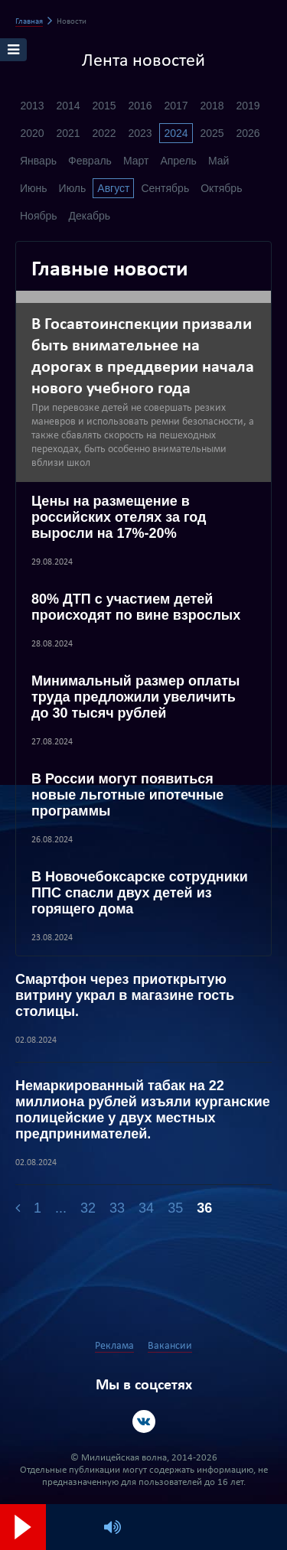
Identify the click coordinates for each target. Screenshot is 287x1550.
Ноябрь (38, 216)
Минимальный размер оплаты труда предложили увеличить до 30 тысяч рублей (135, 697)
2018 (211, 105)
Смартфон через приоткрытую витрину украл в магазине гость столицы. (124, 995)
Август (113, 188)
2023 (140, 133)
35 (175, 1208)
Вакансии (170, 1346)
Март (136, 161)
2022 (104, 133)
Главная (29, 22)
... (61, 1208)
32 (88, 1208)
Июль (72, 188)
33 (117, 1208)
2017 (176, 105)
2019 (247, 105)
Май (218, 161)
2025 (211, 133)
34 (146, 1208)
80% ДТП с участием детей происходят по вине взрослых (135, 607)
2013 (32, 105)
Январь (38, 161)
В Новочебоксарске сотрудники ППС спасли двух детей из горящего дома (139, 893)
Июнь (33, 188)
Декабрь (90, 216)
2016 (140, 105)
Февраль (90, 161)
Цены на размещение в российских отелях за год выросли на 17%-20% (119, 517)
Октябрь (221, 188)
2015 (104, 105)
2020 (32, 133)
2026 (247, 133)
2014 (68, 105)
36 (204, 1208)
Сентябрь (165, 188)
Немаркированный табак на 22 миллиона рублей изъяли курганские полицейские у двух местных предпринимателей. (142, 1109)
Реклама (114, 1346)
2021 (68, 133)
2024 (176, 133)
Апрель (178, 161)
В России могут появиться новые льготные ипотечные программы (127, 795)
